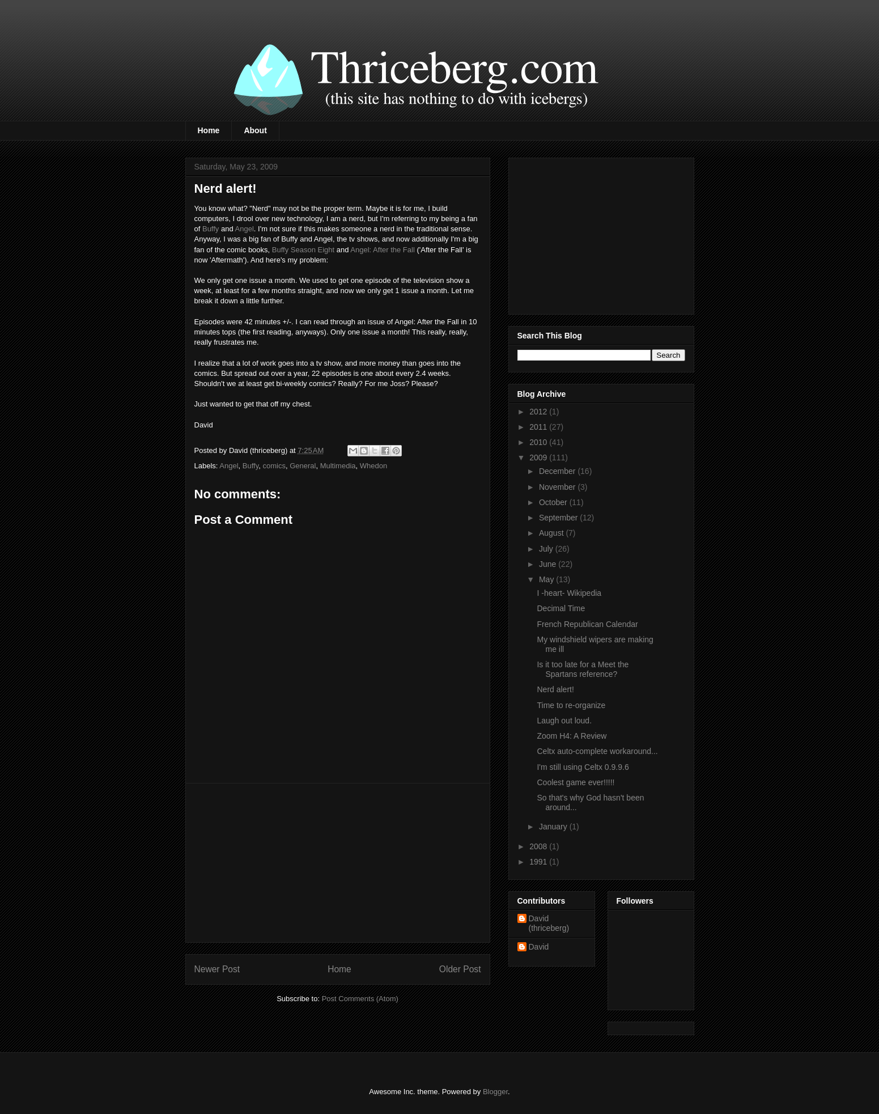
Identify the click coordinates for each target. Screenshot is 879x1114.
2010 (539, 442)
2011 (539, 426)
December (558, 471)
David (539, 946)
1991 (539, 861)
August (552, 532)
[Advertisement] (338, 863)
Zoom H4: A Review (571, 735)
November (558, 487)
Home (209, 130)
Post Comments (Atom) (360, 998)
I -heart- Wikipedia (569, 593)
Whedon (373, 465)
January (554, 826)
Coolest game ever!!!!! (575, 782)
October (554, 502)
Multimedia (338, 465)
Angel (244, 229)
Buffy (210, 229)
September (559, 517)
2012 (539, 411)
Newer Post (217, 969)
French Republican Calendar (587, 624)
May (547, 579)
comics (273, 465)
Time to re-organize (571, 705)
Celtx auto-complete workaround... (597, 751)
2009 (539, 457)
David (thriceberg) (549, 923)
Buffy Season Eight (303, 249)
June (548, 564)
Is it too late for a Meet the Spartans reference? (583, 669)
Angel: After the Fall (382, 249)
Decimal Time (561, 608)
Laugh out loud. (564, 720)
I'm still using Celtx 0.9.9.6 (583, 767)
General (303, 465)
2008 (539, 846)
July (547, 548)
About (255, 130)
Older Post (460, 969)
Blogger (495, 1091)
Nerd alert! (555, 689)
